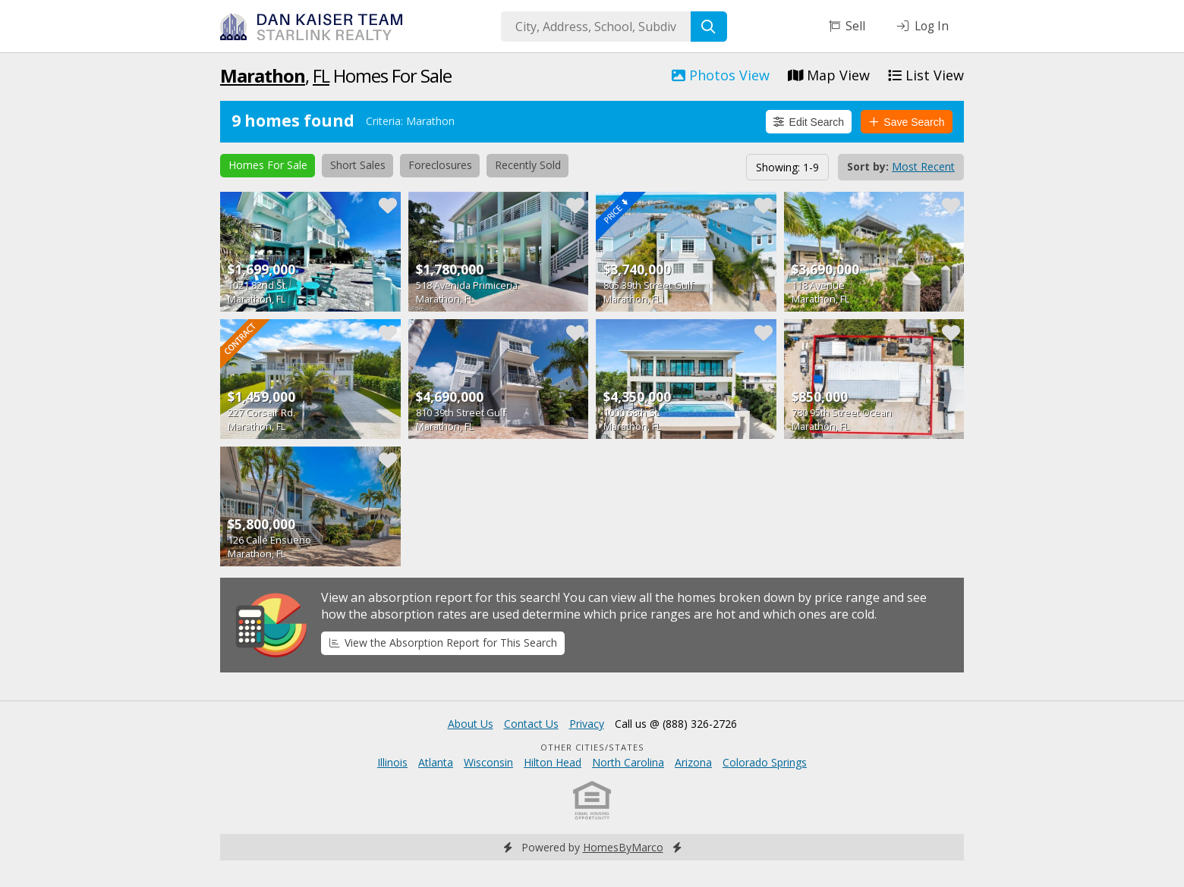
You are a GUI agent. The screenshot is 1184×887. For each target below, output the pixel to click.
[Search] (709, 26)
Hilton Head (552, 762)
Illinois (392, 762)
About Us (470, 723)
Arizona (693, 762)
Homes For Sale (267, 165)
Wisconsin (488, 762)
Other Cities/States (592, 747)
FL (321, 75)
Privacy (586, 723)
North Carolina (628, 762)
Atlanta (435, 762)
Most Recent (923, 166)
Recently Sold (528, 165)
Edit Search (808, 122)
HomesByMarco (623, 847)
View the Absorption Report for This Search (443, 642)
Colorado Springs (765, 762)
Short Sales (358, 165)
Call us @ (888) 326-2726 (676, 723)
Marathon (262, 75)
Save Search (907, 122)
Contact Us (531, 723)
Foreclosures (440, 165)
